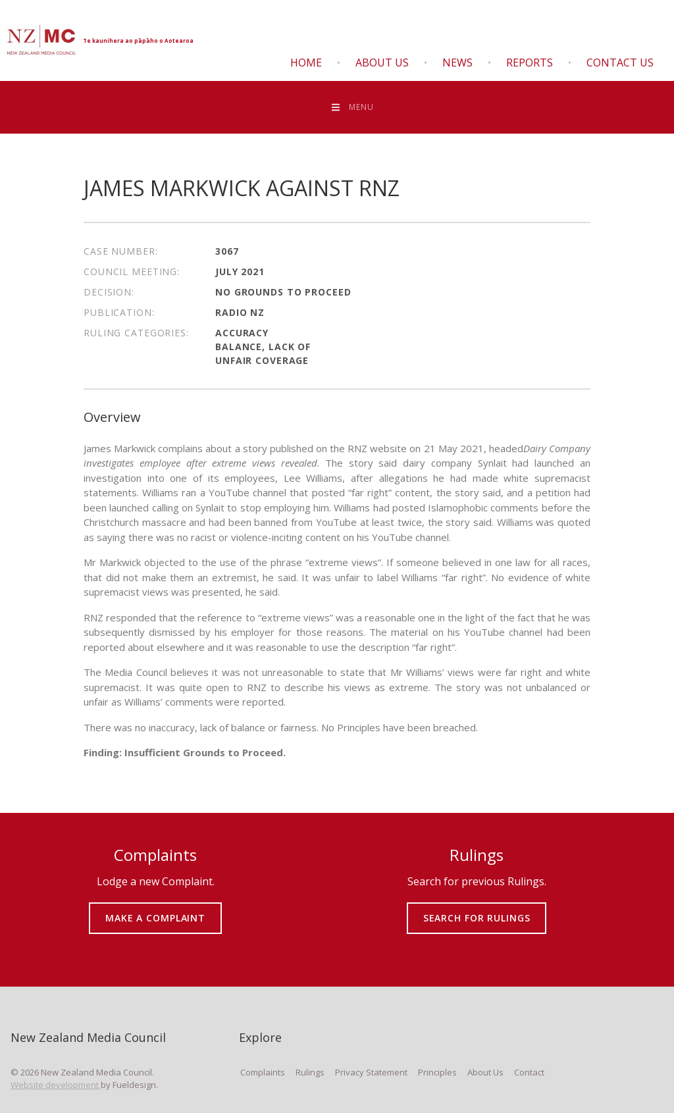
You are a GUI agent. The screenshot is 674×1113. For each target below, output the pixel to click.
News (457, 62)
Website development (56, 1085)
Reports (529, 62)
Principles (437, 1072)
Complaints (262, 1072)
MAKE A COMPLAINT (155, 908)
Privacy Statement (371, 1072)
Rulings (310, 1072)
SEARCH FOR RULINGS (477, 908)
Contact (529, 1072)
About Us (382, 62)
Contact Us (620, 62)
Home (306, 62)
